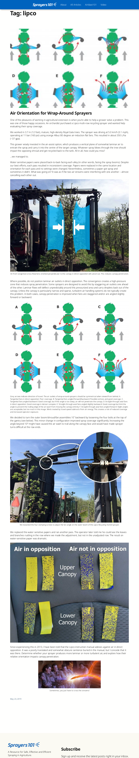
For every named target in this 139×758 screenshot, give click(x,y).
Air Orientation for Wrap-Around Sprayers (51, 113)
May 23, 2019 (15, 699)
